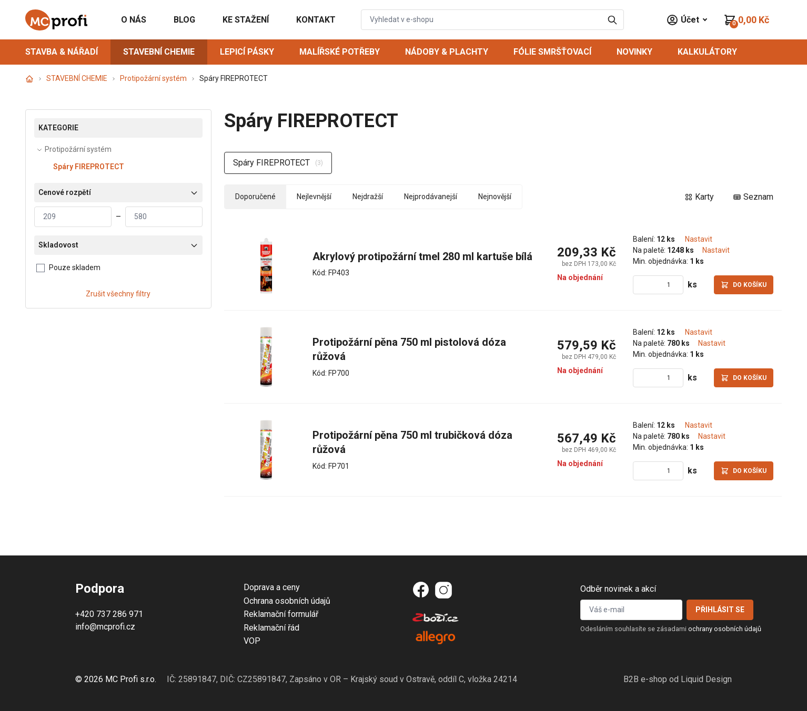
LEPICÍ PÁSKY (247, 52)
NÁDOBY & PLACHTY (446, 52)
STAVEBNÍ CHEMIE (159, 52)
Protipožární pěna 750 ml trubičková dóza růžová (413, 442)
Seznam (753, 197)
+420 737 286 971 (109, 614)
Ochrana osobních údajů (287, 601)
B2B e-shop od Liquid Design (677, 679)
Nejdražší (367, 196)
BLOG (184, 20)
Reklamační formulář (281, 614)
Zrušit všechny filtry (118, 294)
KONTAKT (316, 20)
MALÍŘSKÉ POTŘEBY (339, 52)
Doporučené (255, 196)
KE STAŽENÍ (246, 20)
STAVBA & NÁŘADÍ (61, 52)
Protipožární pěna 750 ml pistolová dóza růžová (410, 349)
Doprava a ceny (272, 587)
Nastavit (698, 239)
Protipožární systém (153, 78)
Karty (699, 197)
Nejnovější (494, 196)
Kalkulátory (707, 52)
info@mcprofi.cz (105, 627)
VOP (252, 641)
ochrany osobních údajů (724, 629)
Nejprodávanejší (430, 196)
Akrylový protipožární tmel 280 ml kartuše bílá (422, 256)
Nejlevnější (314, 196)
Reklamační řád (271, 628)
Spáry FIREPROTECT (88, 166)
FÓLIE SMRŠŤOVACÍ (552, 52)
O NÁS (133, 20)
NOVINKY (634, 52)
